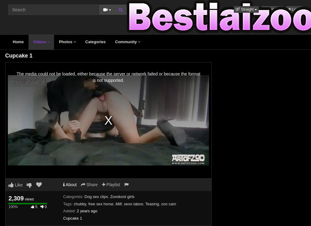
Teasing (152, 204)
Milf (119, 204)
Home (18, 42)
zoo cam (168, 204)
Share (89, 184)
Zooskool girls (122, 196)
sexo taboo (133, 204)
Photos (67, 42)
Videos (41, 42)
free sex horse (100, 204)
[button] (246, 9)
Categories (95, 42)
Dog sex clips (96, 196)
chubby (80, 204)
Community (127, 42)
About (70, 184)
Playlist (111, 184)
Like (16, 185)
